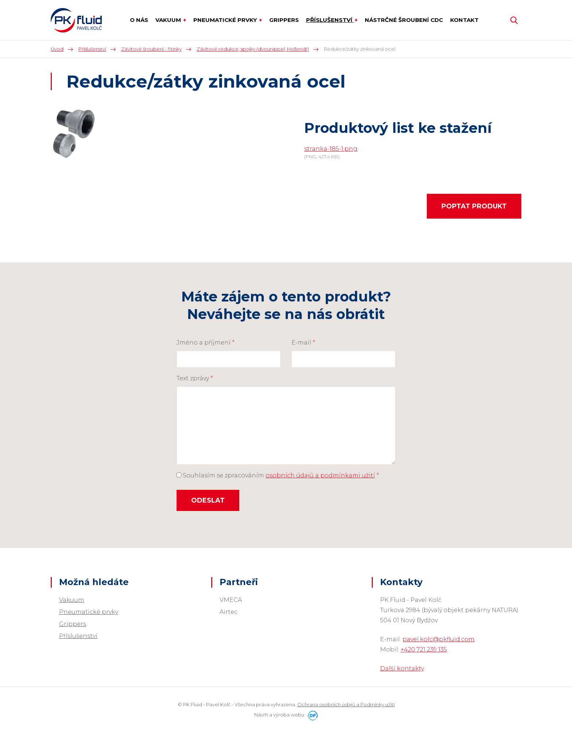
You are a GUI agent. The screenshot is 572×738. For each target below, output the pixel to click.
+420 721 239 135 (424, 649)
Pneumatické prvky (88, 611)
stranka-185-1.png (331, 148)
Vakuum (71, 599)
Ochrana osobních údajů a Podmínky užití (346, 704)
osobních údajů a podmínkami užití (320, 475)
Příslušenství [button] (330, 19)
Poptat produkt (474, 206)
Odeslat (208, 500)
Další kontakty (402, 668)
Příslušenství (78, 636)
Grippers (72, 623)
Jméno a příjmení (206, 342)
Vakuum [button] (168, 19)
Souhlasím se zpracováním (278, 475)
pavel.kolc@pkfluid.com (438, 639)
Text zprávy (195, 378)
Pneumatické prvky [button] (225, 19)
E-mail (303, 342)
